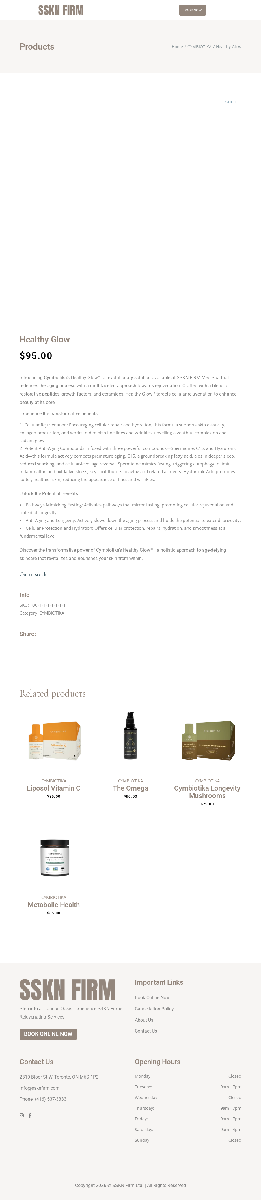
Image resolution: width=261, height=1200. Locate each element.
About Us (144, 1020)
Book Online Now (152, 997)
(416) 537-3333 (50, 1099)
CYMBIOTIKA (51, 613)
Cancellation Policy (154, 1009)
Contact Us (146, 1031)
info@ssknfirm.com (39, 1088)
